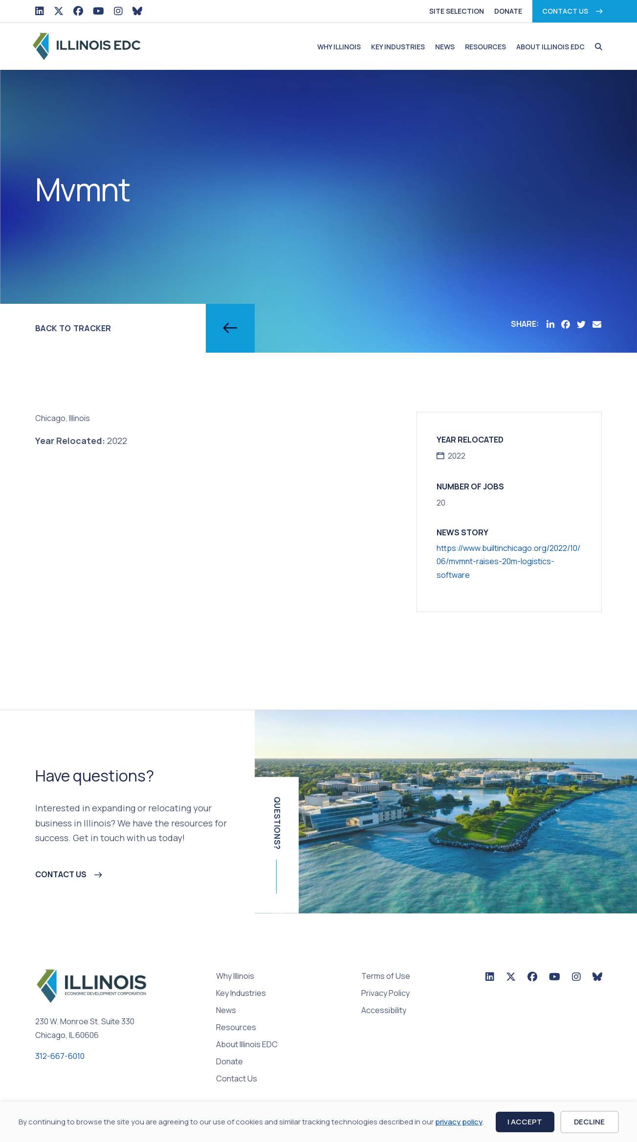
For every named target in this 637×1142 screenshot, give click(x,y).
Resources (485, 46)
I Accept (524, 1122)
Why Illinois (339, 46)
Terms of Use (385, 976)
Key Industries (398, 46)
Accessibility (383, 1010)
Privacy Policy (385, 993)
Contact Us (565, 11)
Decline (589, 1122)
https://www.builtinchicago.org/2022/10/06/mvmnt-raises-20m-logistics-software (508, 561)
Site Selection (456, 11)
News (445, 46)
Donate (508, 11)
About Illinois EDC (550, 46)
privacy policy (459, 1122)
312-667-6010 (60, 1056)
